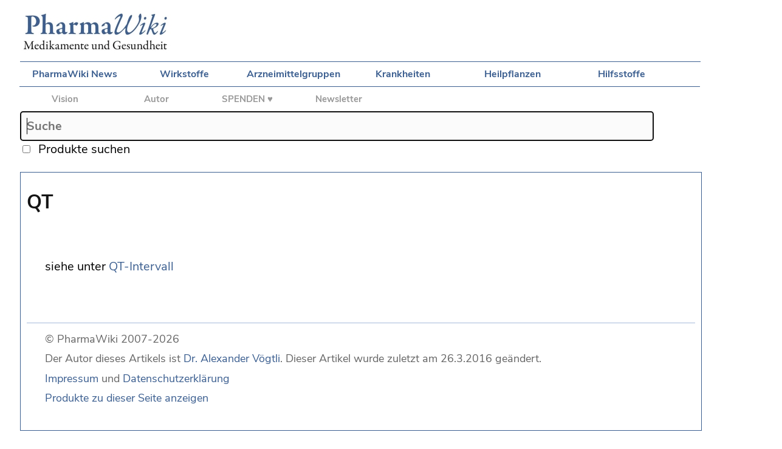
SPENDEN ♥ (247, 99)
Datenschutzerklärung (176, 378)
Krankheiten (403, 74)
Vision (65, 99)
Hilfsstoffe (621, 74)
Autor (156, 99)
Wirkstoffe (184, 74)
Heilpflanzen (512, 74)
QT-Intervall (141, 266)
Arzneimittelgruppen (293, 74)
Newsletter (338, 99)
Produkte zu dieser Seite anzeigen (126, 398)
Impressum (71, 378)
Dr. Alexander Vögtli (231, 358)
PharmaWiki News (74, 74)
